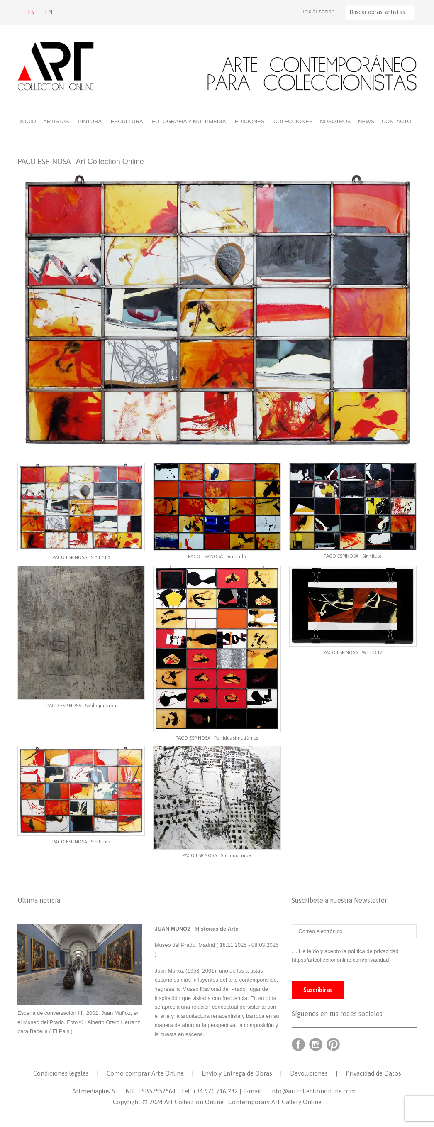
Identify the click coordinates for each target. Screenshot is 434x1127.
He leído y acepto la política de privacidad (349, 951)
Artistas (56, 121)
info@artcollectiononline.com (313, 1091)
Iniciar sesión (314, 11)
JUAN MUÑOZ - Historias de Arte (197, 929)
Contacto (397, 121)
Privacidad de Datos (373, 1073)
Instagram (315, 1044)
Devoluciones (309, 1073)
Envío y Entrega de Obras (237, 1073)
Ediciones (250, 121)
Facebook (298, 1044)
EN (48, 12)
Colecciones (293, 121)
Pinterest (333, 1044)
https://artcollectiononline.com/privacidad (341, 960)
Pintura (90, 121)
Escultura (127, 121)
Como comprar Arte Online (145, 1073)
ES (31, 12)
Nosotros (335, 121)
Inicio (28, 121)
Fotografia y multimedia (189, 121)
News (366, 121)
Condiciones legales (61, 1073)
